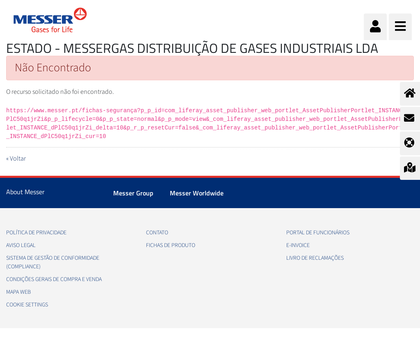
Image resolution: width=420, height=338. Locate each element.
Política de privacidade (36, 233)
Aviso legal (21, 245)
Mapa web (18, 292)
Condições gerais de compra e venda (54, 279)
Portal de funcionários (317, 233)
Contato (157, 233)
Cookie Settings (27, 305)
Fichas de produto (170, 245)
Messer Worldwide (197, 193)
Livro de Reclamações (315, 258)
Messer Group (133, 193)
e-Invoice (298, 245)
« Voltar (16, 158)
